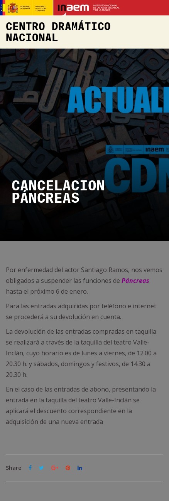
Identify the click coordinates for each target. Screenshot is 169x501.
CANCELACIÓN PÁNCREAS (58, 192)
